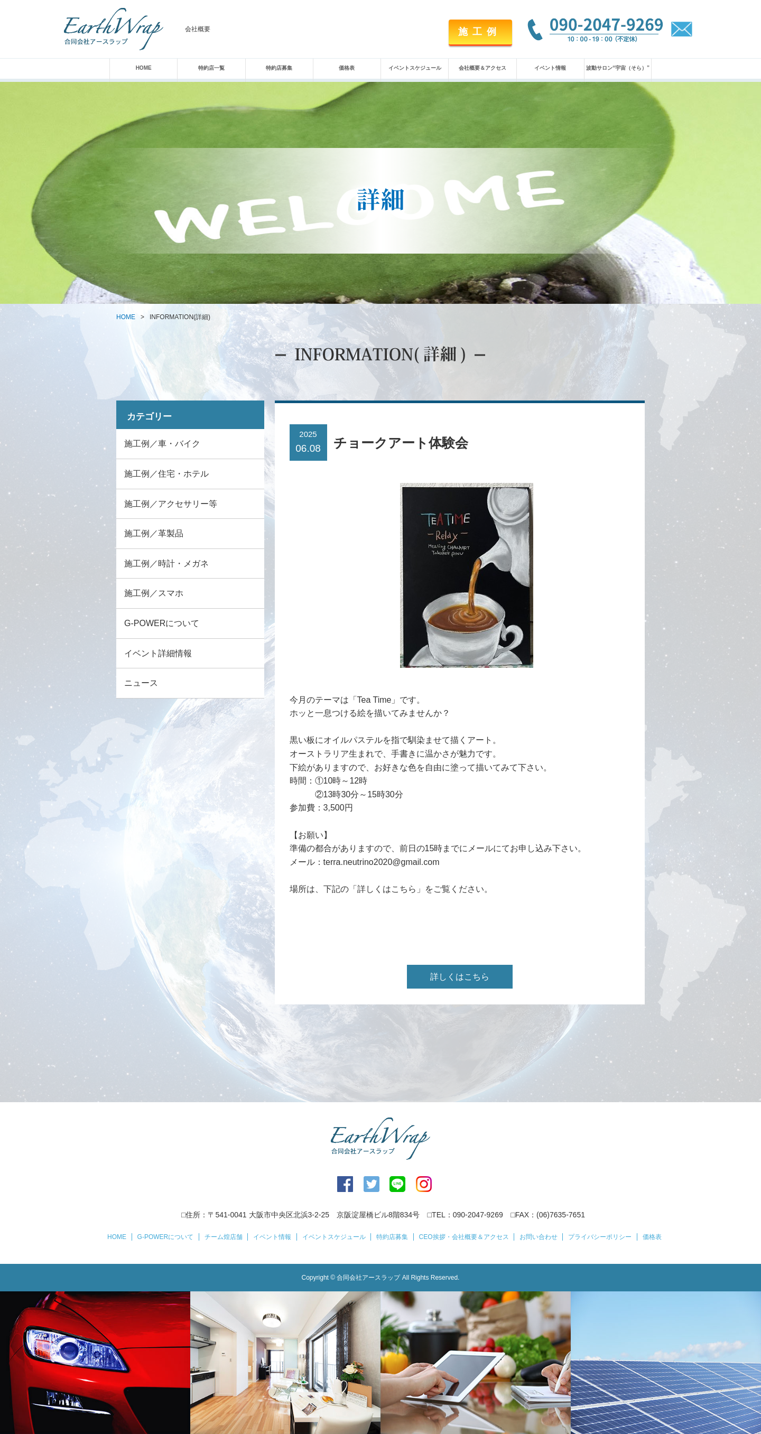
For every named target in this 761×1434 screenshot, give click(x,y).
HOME (144, 68)
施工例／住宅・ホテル (166, 473)
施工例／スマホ (153, 593)
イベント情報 (550, 68)
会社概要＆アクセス (482, 68)
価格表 (347, 68)
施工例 (479, 31)
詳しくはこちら (459, 976)
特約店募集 (279, 68)
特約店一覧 (211, 68)
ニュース (141, 682)
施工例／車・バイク (162, 443)
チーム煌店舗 (224, 1237)
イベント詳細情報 (158, 653)
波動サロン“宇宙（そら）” (617, 68)
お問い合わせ (538, 1237)
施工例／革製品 (153, 533)
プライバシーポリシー (600, 1237)
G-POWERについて (161, 623)
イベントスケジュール (414, 68)
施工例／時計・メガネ (166, 563)
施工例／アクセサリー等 (170, 503)
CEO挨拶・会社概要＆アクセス (464, 1237)
